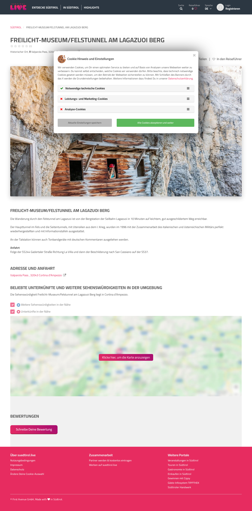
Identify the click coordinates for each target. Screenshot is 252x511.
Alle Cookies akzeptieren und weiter (155, 122)
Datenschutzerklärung (180, 78)
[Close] (194, 55)
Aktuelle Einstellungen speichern (84, 122)
